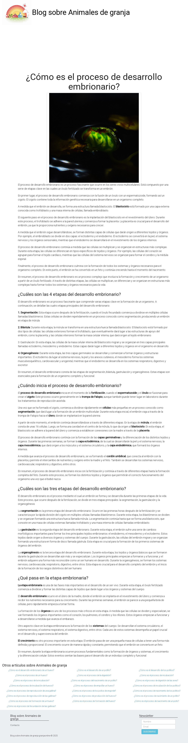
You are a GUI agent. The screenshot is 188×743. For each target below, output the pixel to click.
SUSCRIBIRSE (149, 731)
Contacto (15, 725)
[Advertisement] (94, 47)
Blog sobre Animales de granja (81, 12)
